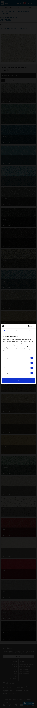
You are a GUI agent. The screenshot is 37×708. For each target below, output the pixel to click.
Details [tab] (18, 330)
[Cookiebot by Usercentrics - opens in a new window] (28, 326)
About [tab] (30, 330)
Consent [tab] (6, 330)
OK (18, 380)
